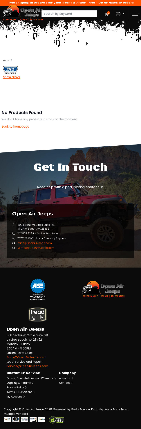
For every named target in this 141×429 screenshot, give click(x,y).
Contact (66, 383)
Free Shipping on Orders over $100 (34, 2)
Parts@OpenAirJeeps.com (34, 243)
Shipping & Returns (20, 383)
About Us (66, 378)
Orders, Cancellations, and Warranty (31, 378)
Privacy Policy (17, 387)
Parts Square (80, 409)
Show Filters (11, 77)
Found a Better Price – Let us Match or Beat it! (98, 2)
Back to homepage (15, 126)
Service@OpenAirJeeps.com (36, 248)
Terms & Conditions (21, 392)
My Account (16, 396)
